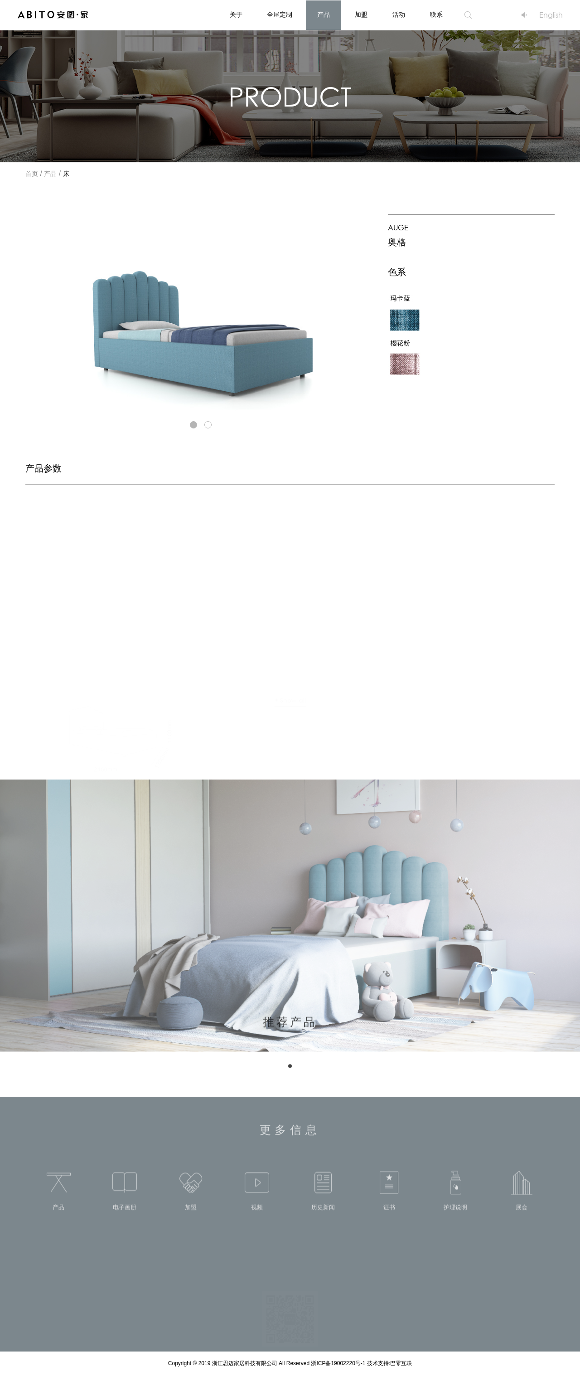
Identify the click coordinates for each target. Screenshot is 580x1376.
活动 (398, 15)
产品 (323, 15)
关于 (236, 15)
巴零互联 (401, 1363)
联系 (436, 15)
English (551, 14)
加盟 (361, 15)
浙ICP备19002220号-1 (339, 1363)
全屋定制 (279, 15)
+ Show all (290, 695)
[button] (193, 424)
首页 (31, 174)
